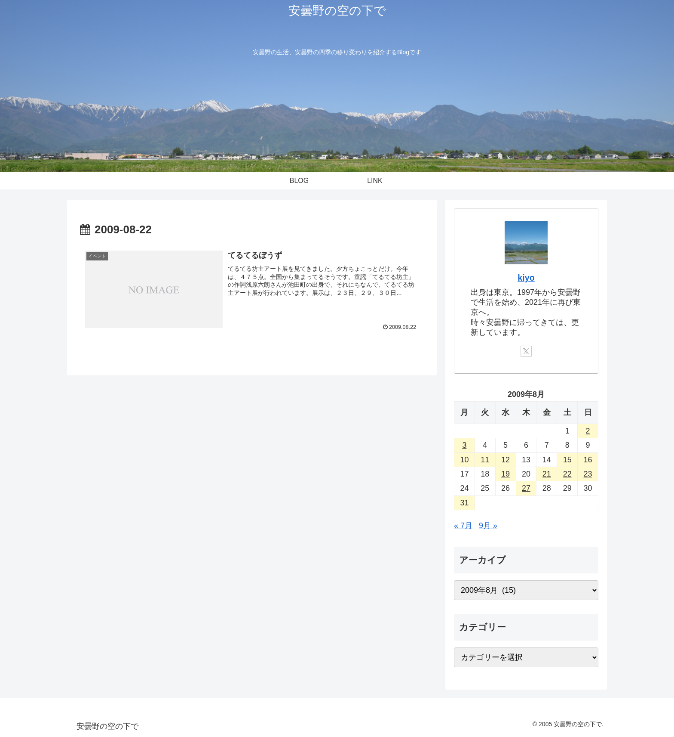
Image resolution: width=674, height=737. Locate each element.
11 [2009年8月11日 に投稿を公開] (485, 459)
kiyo (526, 277)
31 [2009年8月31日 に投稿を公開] (464, 503)
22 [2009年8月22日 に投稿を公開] (567, 474)
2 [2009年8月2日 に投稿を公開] (588, 431)
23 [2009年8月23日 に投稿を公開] (588, 474)
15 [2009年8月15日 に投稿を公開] (567, 459)
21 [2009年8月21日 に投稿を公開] (546, 474)
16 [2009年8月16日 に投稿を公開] (588, 459)
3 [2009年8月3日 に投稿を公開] (464, 445)
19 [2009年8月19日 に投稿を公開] (505, 474)
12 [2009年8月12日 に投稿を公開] (505, 459)
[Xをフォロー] (526, 351)
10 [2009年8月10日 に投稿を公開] (464, 459)
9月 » (488, 525)
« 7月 (463, 525)
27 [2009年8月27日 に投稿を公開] (526, 488)
